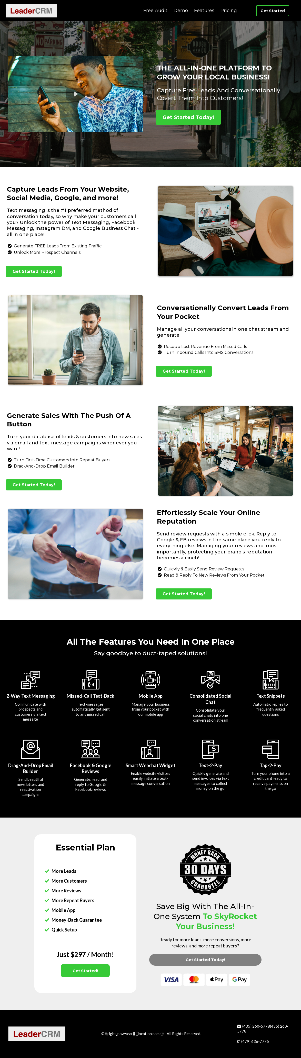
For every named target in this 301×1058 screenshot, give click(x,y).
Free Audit (155, 10)
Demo (181, 10)
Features (204, 10)
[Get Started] (272, 10)
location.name (150, 1033)
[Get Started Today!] (188, 117)
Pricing (228, 10)
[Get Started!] (85, 970)
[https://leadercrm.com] (31, 10)
